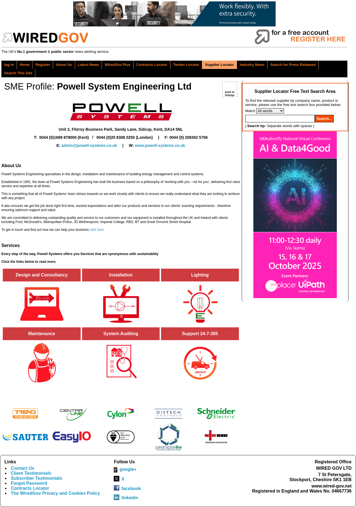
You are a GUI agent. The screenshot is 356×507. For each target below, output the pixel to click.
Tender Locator (186, 65)
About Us (64, 65)
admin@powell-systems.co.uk (89, 145)
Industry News (252, 65)
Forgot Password (29, 483)
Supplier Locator (219, 65)
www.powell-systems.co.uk (160, 145)
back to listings (229, 93)
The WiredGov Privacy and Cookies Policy (55, 493)
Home (25, 65)
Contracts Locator (151, 65)
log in (9, 65)
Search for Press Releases (293, 65)
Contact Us (22, 468)
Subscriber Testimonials (36, 478)
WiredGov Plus (117, 65)
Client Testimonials (31, 473)
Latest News (88, 65)
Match (250, 111)
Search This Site (18, 73)
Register (43, 65)
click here (97, 230)
